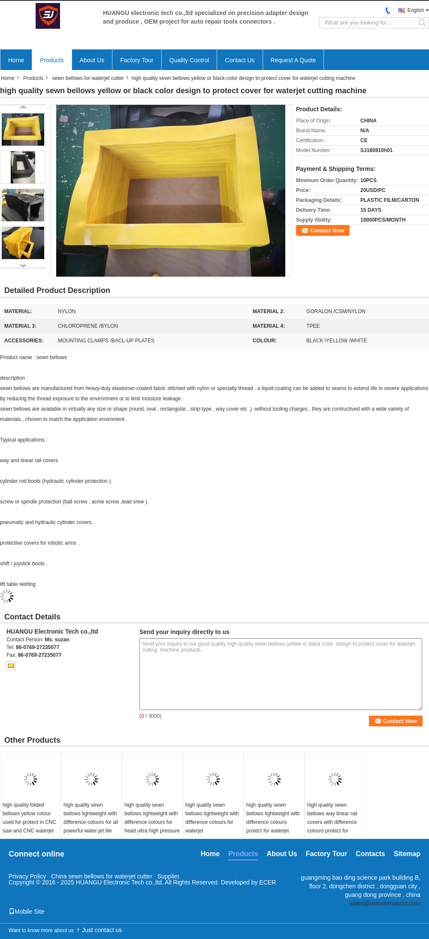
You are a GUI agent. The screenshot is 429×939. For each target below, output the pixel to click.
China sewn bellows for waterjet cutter (101, 876)
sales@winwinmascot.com (385, 903)
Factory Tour (137, 60)
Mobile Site (26, 911)
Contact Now (327, 230)
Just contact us (102, 930)
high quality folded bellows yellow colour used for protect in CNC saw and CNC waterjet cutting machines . (29, 822)
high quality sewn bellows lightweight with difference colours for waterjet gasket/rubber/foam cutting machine (212, 826)
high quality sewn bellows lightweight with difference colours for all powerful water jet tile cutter (90, 822)
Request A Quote (293, 60)
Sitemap (407, 853)
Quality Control (189, 60)
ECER (267, 882)
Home (16, 60)
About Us (92, 60)
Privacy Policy (27, 876)
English (416, 10)
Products (51, 60)
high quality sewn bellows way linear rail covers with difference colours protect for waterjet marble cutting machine (333, 826)
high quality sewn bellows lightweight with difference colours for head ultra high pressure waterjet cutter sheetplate (152, 826)
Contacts (370, 853)
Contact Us (239, 60)
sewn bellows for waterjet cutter (88, 78)
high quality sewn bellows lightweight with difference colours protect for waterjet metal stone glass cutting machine (273, 826)
